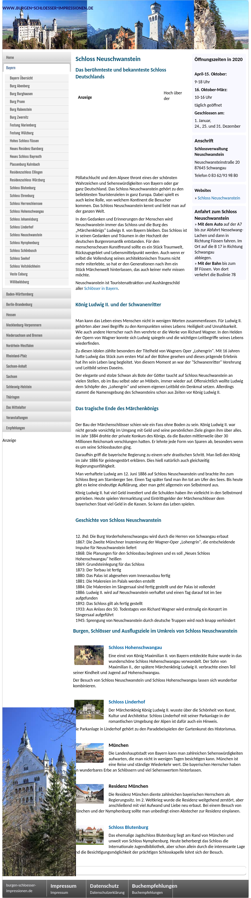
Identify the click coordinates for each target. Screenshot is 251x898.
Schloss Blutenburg (128, 827)
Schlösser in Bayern (101, 288)
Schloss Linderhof (127, 702)
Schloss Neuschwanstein (219, 198)
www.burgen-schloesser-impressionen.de (47, 7)
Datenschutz (104, 885)
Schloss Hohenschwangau (135, 647)
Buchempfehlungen (150, 885)
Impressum (63, 885)
